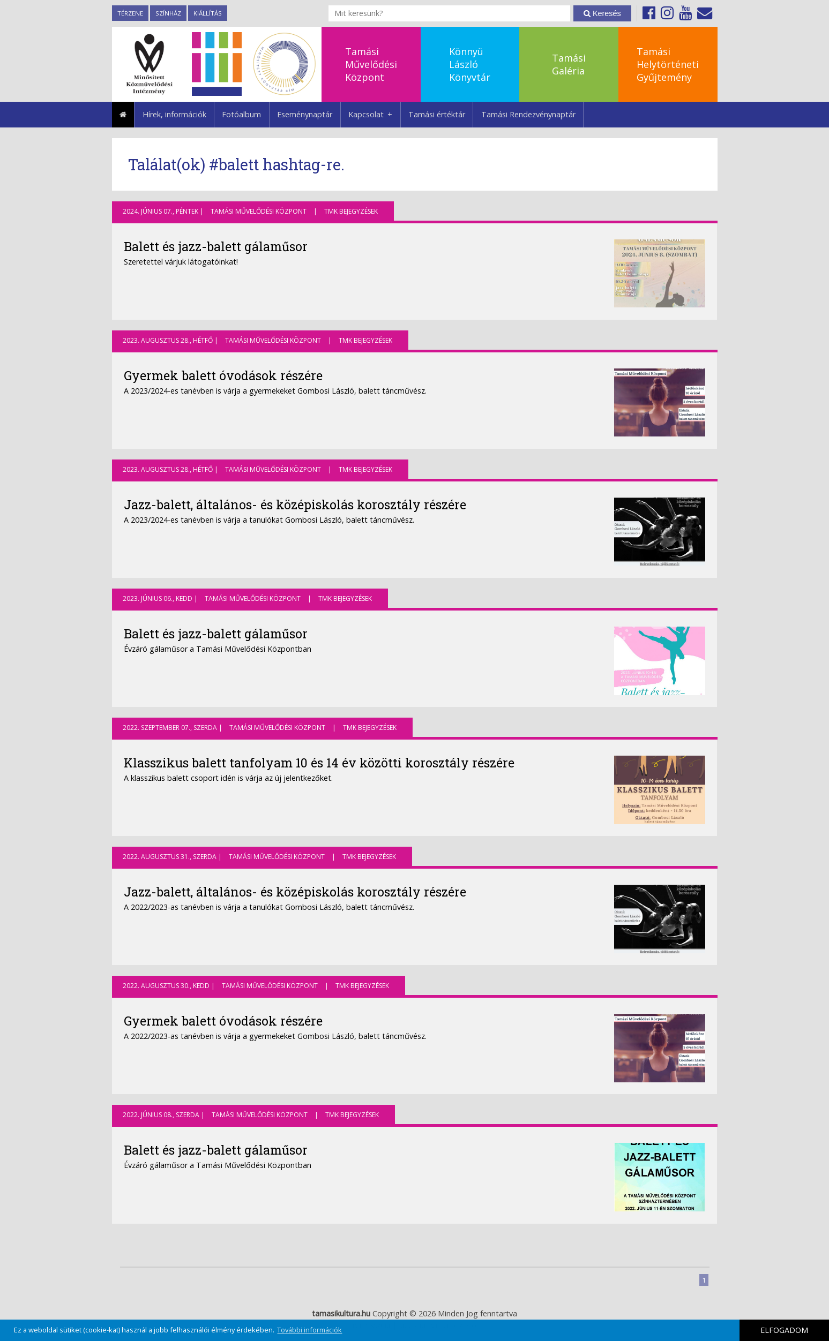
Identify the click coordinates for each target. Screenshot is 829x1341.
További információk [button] (309, 1330)
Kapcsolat (374, 114)
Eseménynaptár (304, 114)
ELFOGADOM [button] (784, 1330)
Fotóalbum (241, 114)
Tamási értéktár (436, 114)
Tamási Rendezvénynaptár (528, 114)
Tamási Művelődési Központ (259, 211)
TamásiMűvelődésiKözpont (371, 64)
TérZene (130, 13)
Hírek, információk (174, 114)
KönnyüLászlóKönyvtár (469, 64)
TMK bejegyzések (351, 211)
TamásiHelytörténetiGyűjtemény (668, 64)
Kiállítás (207, 13)
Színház (168, 13)
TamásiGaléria (569, 64)
